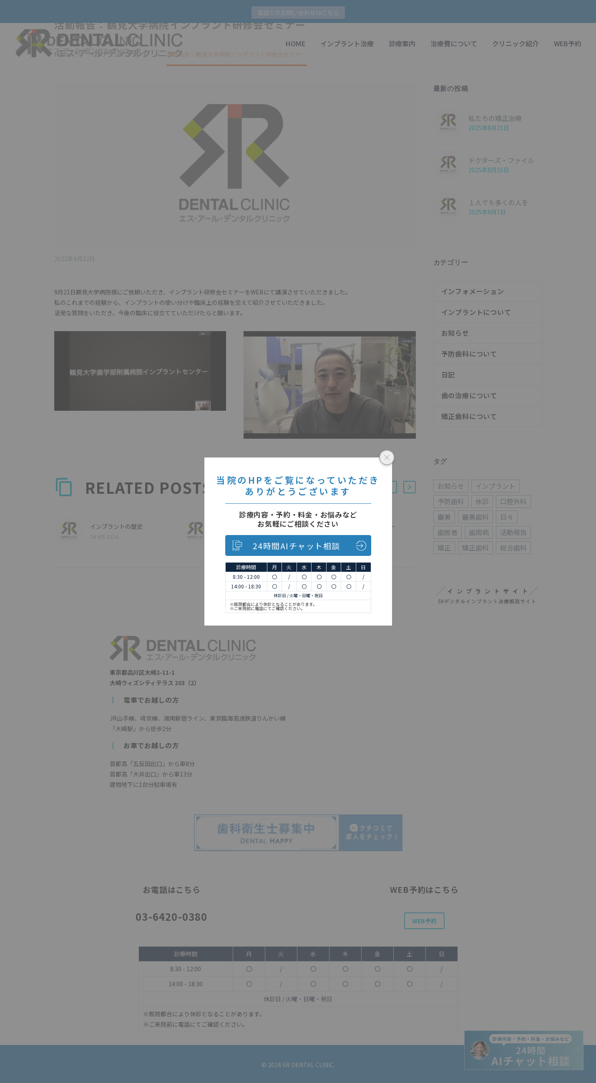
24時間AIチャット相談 (296, 545)
